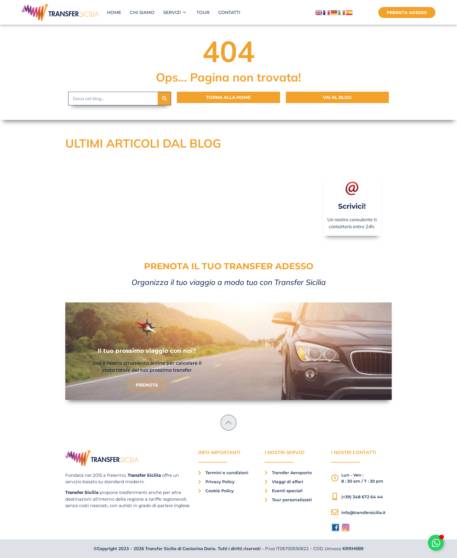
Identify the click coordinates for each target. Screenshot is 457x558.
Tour (203, 12)
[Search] (164, 98)
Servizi (174, 12)
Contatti (229, 12)
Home (114, 12)
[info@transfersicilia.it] (334, 512)
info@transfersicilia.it (363, 512)
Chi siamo (142, 12)
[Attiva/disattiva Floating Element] (436, 543)
